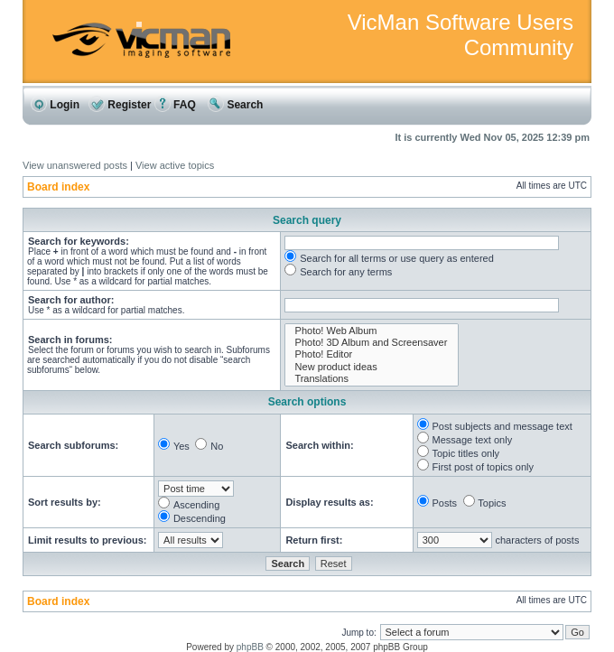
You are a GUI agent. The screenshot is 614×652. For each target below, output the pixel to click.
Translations (371, 379)
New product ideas (371, 367)
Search (235, 104)
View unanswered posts (75, 165)
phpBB (250, 647)
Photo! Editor (371, 354)
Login (55, 104)
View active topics (174, 165)
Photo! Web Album (371, 331)
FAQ (175, 104)
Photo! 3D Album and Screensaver (371, 343)
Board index (58, 187)
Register (119, 104)
